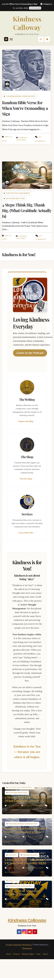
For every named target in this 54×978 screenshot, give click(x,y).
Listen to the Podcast (30, 353)
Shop (39, 954)
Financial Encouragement (20, 886)
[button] (41, 39)
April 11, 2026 (14, 899)
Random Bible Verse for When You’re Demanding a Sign (25, 108)
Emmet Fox (13, 881)
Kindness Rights (28, 954)
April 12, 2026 (14, 868)
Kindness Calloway (27, 23)
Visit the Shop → (27, 478)
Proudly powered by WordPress (19, 945)
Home (8, 954)
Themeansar (27, 948)
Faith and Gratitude (15, 198)
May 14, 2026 (13, 805)
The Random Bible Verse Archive (20, 96)
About (45, 954)
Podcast (12, 855)
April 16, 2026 (14, 837)
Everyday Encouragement (18, 193)
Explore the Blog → (27, 421)
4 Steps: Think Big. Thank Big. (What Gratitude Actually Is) (26, 210)
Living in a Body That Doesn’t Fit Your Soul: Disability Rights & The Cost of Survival (26, 863)
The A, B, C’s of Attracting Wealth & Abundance (22, 892)
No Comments (12, 810)
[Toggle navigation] (11, 39)
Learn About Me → (27, 532)
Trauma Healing (29, 855)
